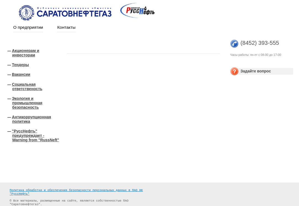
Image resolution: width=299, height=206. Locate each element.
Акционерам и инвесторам (25, 52)
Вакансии (21, 74)
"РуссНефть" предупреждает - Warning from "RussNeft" (35, 135)
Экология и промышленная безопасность (27, 102)
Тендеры (20, 64)
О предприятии (28, 27)
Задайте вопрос (256, 71)
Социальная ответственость (27, 86)
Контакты (66, 27)
